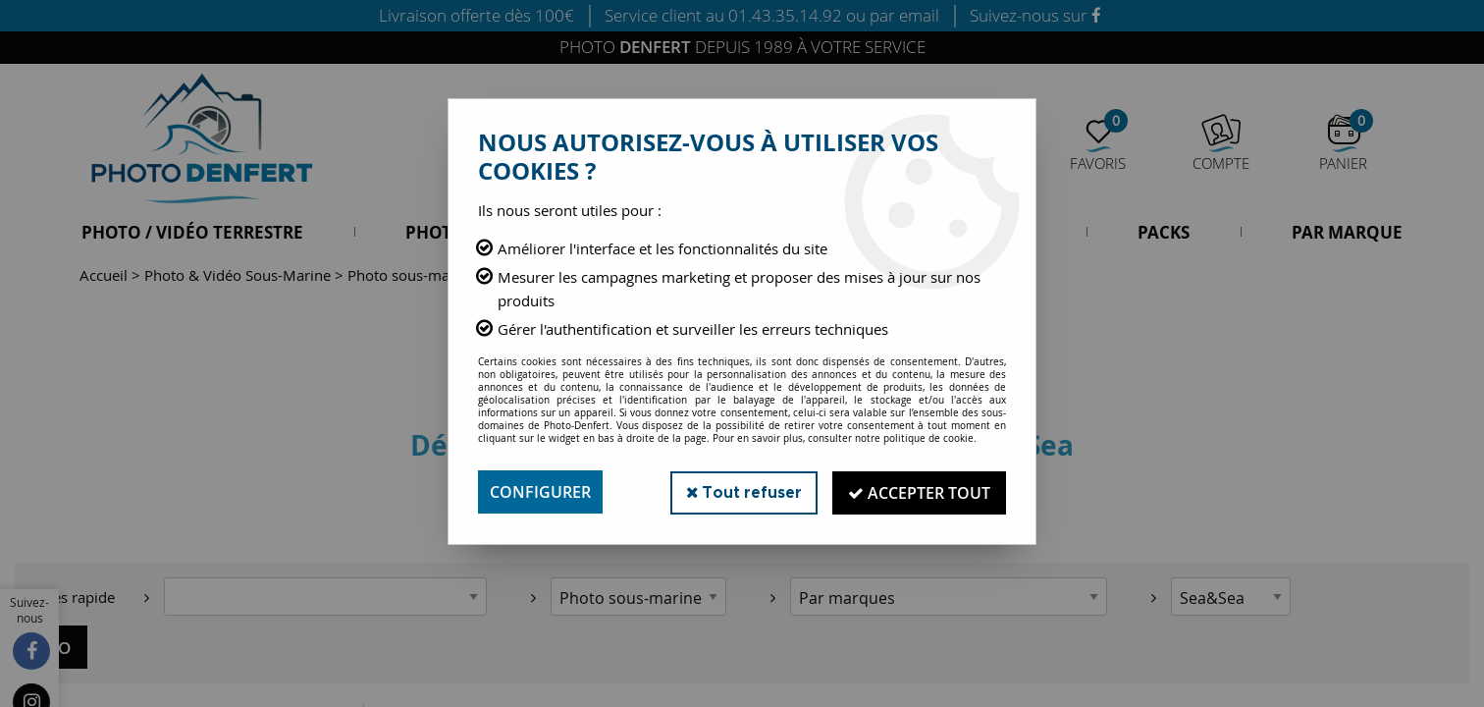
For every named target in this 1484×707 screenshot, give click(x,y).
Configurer (540, 492)
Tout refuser (740, 491)
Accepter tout (918, 492)
